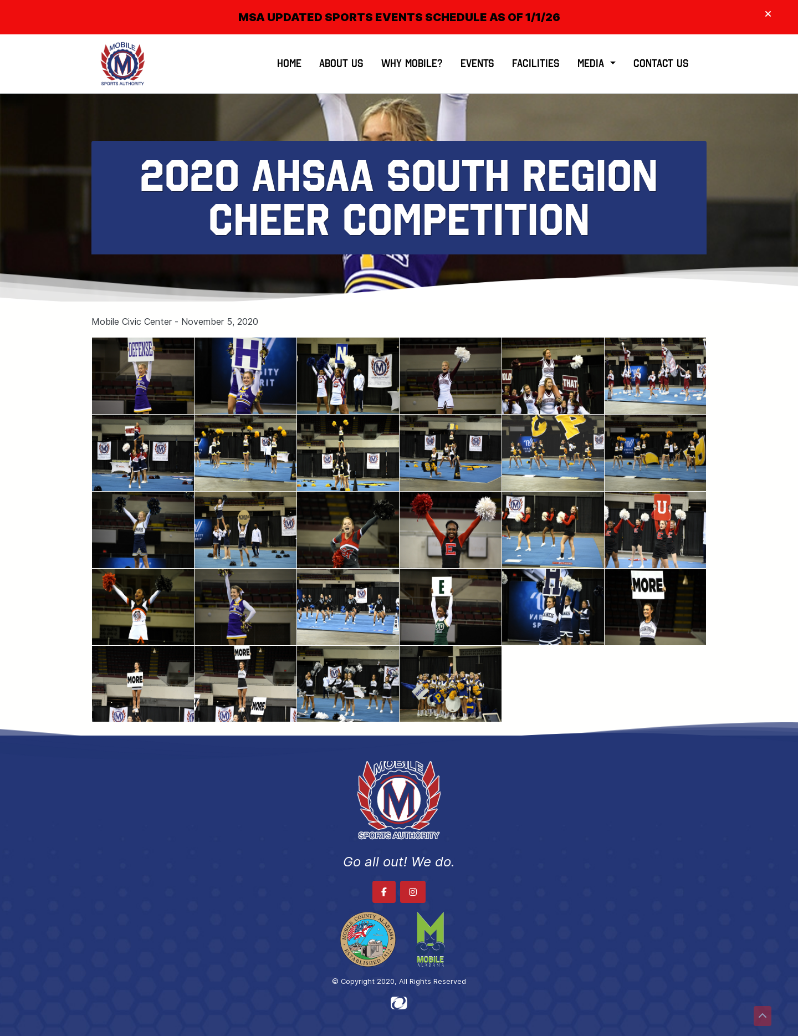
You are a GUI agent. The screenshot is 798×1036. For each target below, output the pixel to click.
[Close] (768, 14)
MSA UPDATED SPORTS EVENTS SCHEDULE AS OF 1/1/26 (399, 17)
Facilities (536, 63)
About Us (341, 63)
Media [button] (592, 63)
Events (477, 63)
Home (289, 63)
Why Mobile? (412, 63)
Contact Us (661, 63)
